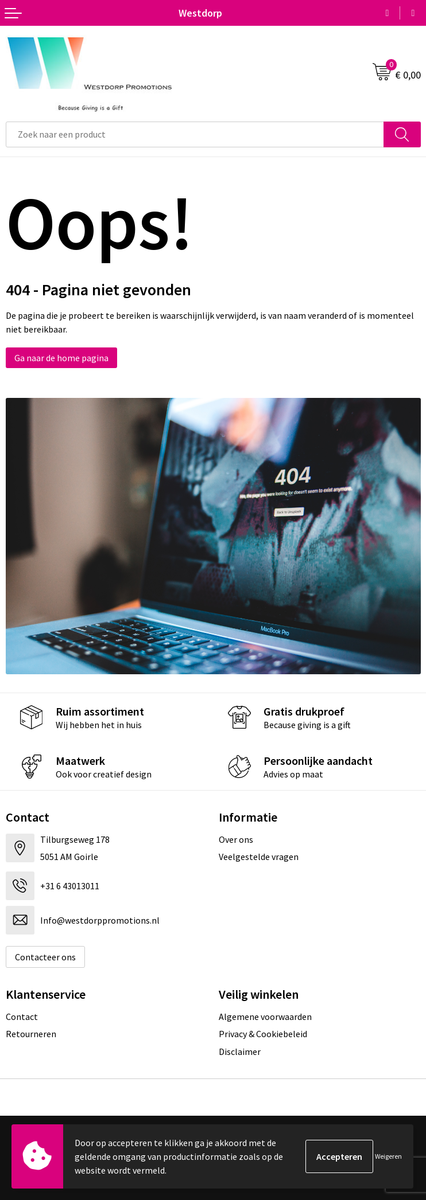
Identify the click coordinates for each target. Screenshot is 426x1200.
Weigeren (388, 1156)
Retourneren (31, 1033)
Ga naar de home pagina (61, 357)
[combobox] (195, 134)
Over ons (236, 839)
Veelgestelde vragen (259, 856)
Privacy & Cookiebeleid (263, 1033)
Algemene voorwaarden (265, 1016)
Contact (22, 1016)
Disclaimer (240, 1051)
